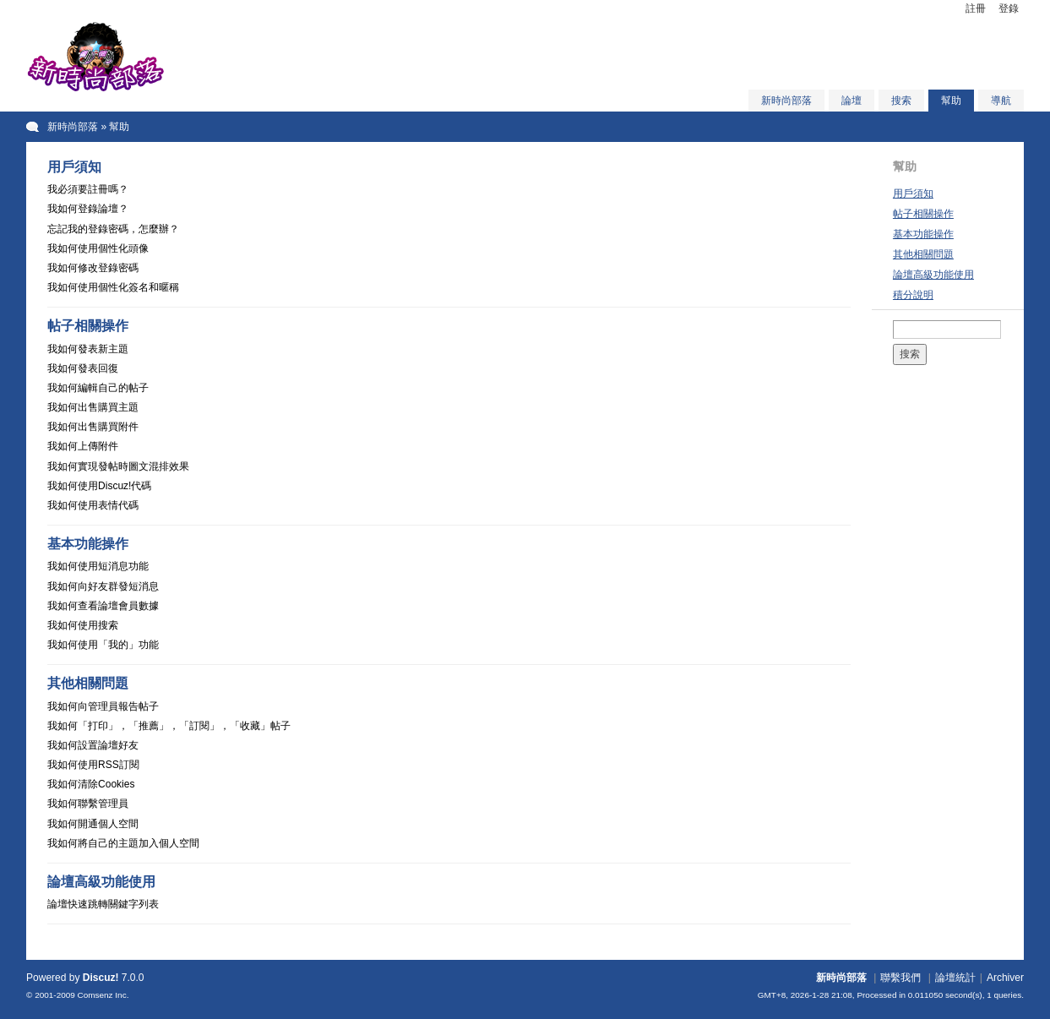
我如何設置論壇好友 (93, 745)
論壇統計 (955, 978)
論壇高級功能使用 (933, 275)
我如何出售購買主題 (93, 407)
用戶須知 (913, 193)
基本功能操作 (923, 234)
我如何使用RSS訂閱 (93, 765)
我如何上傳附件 (82, 446)
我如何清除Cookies (90, 784)
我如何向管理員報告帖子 (103, 706)
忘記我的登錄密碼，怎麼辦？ (113, 229)
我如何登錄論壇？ (87, 209)
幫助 (951, 100)
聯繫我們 (900, 978)
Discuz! (101, 978)
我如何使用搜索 (82, 625)
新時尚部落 (786, 100)
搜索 (901, 100)
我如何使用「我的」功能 (103, 645)
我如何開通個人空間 (93, 824)
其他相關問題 (923, 254)
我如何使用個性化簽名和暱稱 (113, 287)
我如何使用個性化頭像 (98, 248)
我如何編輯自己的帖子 (98, 388)
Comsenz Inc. (103, 995)
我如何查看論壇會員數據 (103, 606)
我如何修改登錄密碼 (93, 268)
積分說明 (913, 295)
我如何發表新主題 (87, 349)
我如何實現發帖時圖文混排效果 (118, 466)
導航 (1001, 100)
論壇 (851, 100)
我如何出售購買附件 (93, 427)
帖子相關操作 (923, 214)
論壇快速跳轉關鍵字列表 (103, 904)
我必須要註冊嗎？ (87, 189)
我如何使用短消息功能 (98, 566)
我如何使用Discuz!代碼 (99, 486)
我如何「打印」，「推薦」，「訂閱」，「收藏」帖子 (169, 726)
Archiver (1005, 978)
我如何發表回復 (82, 368)
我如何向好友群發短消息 (103, 586)
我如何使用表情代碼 (93, 505)
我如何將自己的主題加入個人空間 (123, 843)
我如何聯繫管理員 (87, 803)
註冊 (976, 8)
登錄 (1008, 8)
